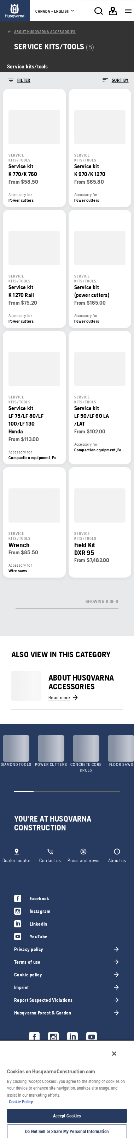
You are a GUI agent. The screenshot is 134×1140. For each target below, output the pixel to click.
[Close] (114, 1053)
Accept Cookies (67, 1115)
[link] (15, 11)
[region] (67, 1090)
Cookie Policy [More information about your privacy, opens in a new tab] (21, 1101)
